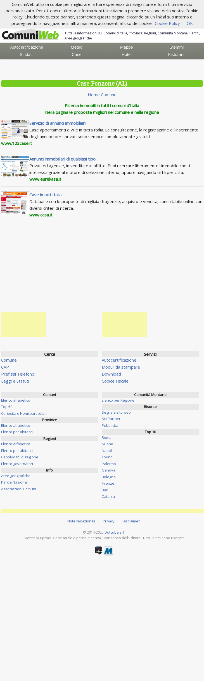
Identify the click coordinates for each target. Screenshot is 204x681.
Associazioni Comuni (18, 488)
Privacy (108, 521)
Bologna (109, 476)
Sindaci (27, 54)
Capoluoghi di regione (19, 457)
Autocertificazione (26, 47)
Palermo (109, 463)
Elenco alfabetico (15, 400)
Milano (107, 443)
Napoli (107, 450)
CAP (5, 367)
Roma (107, 437)
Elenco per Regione (118, 400)
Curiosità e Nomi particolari (24, 413)
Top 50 (6, 406)
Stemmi (177, 47)
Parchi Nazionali (15, 482)
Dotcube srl (114, 532)
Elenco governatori (17, 463)
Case (77, 54)
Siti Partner (111, 418)
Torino (107, 457)
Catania (108, 496)
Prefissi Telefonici (18, 374)
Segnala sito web (116, 412)
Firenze (108, 483)
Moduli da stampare (121, 367)
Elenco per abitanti (17, 431)
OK (190, 23)
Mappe (126, 47)
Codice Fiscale (115, 381)
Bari (105, 490)
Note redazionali (81, 521)
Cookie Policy (167, 23)
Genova (108, 470)
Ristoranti (176, 54)
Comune (9, 360)
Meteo (76, 47)
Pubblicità (110, 425)
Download (111, 374)
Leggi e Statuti (15, 381)
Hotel (126, 54)
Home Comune (102, 94)
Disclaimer (131, 521)
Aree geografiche (15, 475)
